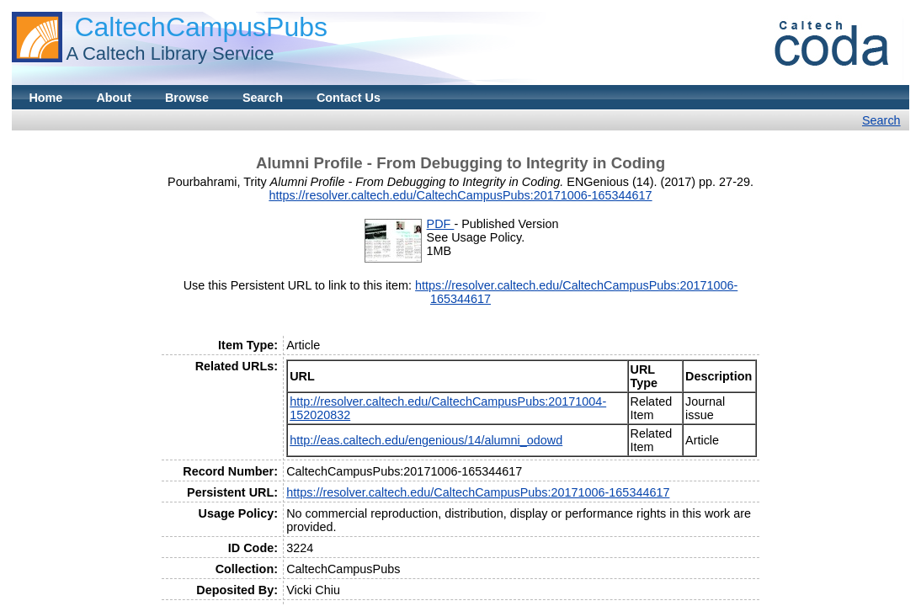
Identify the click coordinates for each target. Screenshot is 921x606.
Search (262, 97)
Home (45, 97)
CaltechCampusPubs (200, 27)
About (113, 97)
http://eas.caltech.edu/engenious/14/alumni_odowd (426, 440)
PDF (441, 224)
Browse (187, 97)
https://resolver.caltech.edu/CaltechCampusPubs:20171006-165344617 (460, 195)
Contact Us (349, 97)
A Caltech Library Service (170, 53)
